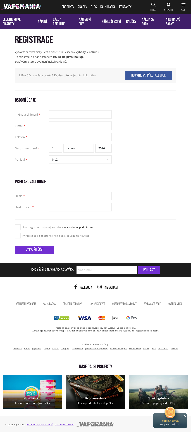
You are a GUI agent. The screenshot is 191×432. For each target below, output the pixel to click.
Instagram (107, 288)
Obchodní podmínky (72, 304)
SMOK (55, 348)
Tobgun (65, 348)
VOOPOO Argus (118, 348)
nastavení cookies (64, 424)
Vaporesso (77, 348)
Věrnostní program (26, 304)
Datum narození (27, 148)
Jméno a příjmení (27, 114)
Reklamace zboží (152, 304)
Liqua (47, 348)
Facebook (83, 288)
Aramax (17, 348)
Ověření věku (175, 304)
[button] (153, 7)
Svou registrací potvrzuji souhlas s (58, 227)
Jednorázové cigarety (96, 348)
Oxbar (174, 348)
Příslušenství (111, 22)
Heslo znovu (24, 207)
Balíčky (131, 22)
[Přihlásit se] (168, 7)
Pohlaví (21, 160)
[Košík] (183, 7)
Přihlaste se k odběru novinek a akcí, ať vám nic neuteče (55, 235)
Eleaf (27, 348)
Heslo (20, 196)
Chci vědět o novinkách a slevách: (52, 270)
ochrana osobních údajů (40, 424)
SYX (154, 348)
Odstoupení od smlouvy (124, 304)
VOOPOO (163, 348)
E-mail (20, 126)
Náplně (42, 22)
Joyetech (36, 348)
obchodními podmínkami (79, 227)
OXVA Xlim (135, 348)
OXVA (146, 348)
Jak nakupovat (97, 304)
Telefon (21, 137)
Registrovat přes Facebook (148, 76)
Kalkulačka (49, 304)
